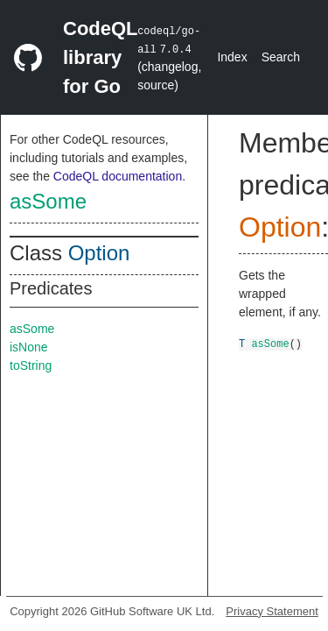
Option (99, 253)
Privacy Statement (272, 611)
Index (232, 57)
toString (31, 365)
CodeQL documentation (117, 176)
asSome (48, 201)
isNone (29, 347)
